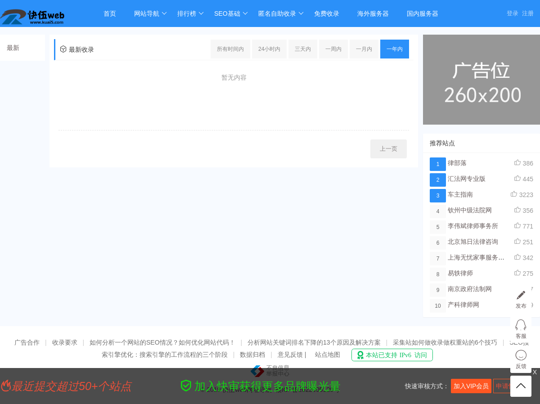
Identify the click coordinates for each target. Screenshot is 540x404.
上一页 (388, 148)
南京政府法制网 (470, 288)
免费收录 (326, 13)
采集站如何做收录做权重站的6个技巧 (445, 342)
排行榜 (190, 13)
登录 (512, 13)
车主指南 (460, 194)
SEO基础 (231, 13)
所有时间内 (230, 49)
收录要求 (64, 342)
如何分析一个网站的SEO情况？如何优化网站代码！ (162, 342)
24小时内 (269, 49)
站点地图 (327, 354)
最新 (13, 47)
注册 (528, 13)
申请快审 (508, 386)
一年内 (395, 49)
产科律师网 (463, 304)
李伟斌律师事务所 (473, 225)
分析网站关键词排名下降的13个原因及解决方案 (314, 342)
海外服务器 (373, 13)
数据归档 (252, 354)
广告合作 (27, 342)
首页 (110, 13)
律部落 (457, 162)
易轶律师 (460, 273)
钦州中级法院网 (470, 210)
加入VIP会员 (471, 386)
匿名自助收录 (281, 13)
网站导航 (150, 13)
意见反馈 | (293, 354)
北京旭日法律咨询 (473, 241)
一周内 (333, 49)
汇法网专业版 (467, 178)
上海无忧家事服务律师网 (482, 257)
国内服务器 (422, 13)
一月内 (364, 49)
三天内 (303, 49)
